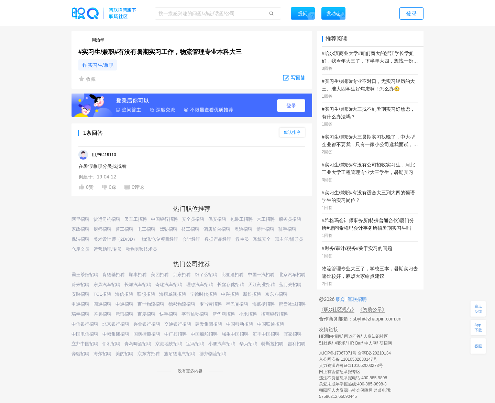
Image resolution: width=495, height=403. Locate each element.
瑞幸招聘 (80, 314)
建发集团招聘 (208, 324)
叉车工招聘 (135, 219)
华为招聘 (248, 343)
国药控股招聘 (146, 334)
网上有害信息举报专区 (339, 371)
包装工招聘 (241, 219)
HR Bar (355, 343)
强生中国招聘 (235, 334)
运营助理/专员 (108, 249)
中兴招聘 (230, 294)
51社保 (325, 343)
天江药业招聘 (261, 284)
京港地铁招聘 (168, 343)
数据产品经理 (218, 239)
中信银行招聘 (85, 324)
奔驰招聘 (80, 353)
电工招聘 (146, 229)
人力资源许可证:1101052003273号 (351, 365)
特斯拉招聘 (272, 343)
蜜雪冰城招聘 (292, 304)
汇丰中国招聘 (266, 334)
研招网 (386, 343)
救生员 (242, 239)
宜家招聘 (292, 334)
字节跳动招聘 (195, 314)
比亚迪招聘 (232, 274)
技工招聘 (190, 229)
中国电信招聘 (85, 334)
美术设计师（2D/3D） (116, 239)
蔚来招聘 (80, 284)
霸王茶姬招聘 (85, 274)
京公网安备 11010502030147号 (348, 359)
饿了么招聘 (206, 274)
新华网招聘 (223, 314)
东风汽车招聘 (107, 284)
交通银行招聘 (177, 324)
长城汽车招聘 (137, 284)
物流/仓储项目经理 (160, 239)
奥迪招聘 (243, 229)
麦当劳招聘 (210, 304)
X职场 (339, 343)
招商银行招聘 (274, 314)
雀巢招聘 (102, 314)
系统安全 (262, 239)
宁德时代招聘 (203, 294)
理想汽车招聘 (199, 284)
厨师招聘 (102, 229)
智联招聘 (356, 299)
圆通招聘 (102, 304)
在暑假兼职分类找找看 (102, 166)
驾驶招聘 (168, 229)
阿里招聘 (80, 219)
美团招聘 (160, 274)
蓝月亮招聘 (290, 284)
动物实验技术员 (141, 249)
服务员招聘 (290, 219)
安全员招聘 (193, 219)
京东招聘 (182, 274)
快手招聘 (168, 314)
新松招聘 (252, 294)
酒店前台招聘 (217, 229)
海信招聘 (124, 294)
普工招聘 (124, 229)
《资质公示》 (372, 309)
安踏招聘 (80, 294)
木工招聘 (266, 219)
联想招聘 (146, 294)
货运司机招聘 (107, 219)
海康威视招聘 (172, 294)
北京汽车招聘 (292, 274)
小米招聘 (248, 314)
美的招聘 (124, 353)
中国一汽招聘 (261, 274)
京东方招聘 (276, 294)
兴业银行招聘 (146, 324)
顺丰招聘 (138, 274)
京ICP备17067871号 (337, 353)
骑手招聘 (287, 229)
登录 (291, 105)
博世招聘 (265, 229)
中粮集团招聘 (115, 334)
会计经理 (191, 239)
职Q (341, 299)
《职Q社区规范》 (337, 309)
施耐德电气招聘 (179, 353)
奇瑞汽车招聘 (168, 284)
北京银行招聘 (115, 324)
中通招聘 (124, 304)
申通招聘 (80, 304)
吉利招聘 (297, 343)
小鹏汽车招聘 (221, 343)
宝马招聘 (195, 343)
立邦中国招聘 (85, 343)
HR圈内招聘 (330, 336)
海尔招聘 (102, 353)
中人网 (370, 343)
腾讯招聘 (124, 314)
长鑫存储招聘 (230, 284)
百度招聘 (146, 314)
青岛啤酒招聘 (137, 343)
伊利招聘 (111, 343)
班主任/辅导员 (289, 239)
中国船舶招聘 (204, 334)
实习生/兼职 (100, 65)
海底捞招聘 (263, 304)
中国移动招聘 (239, 324)
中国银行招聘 (164, 219)
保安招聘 (217, 219)
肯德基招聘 (113, 274)
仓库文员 (80, 249)
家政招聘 (80, 229)
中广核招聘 (175, 334)
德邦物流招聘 (181, 304)
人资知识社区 (375, 336)
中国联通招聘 (270, 324)
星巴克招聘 (237, 304)
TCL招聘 (102, 294)
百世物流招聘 (151, 304)
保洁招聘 (80, 239)
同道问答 (352, 336)
